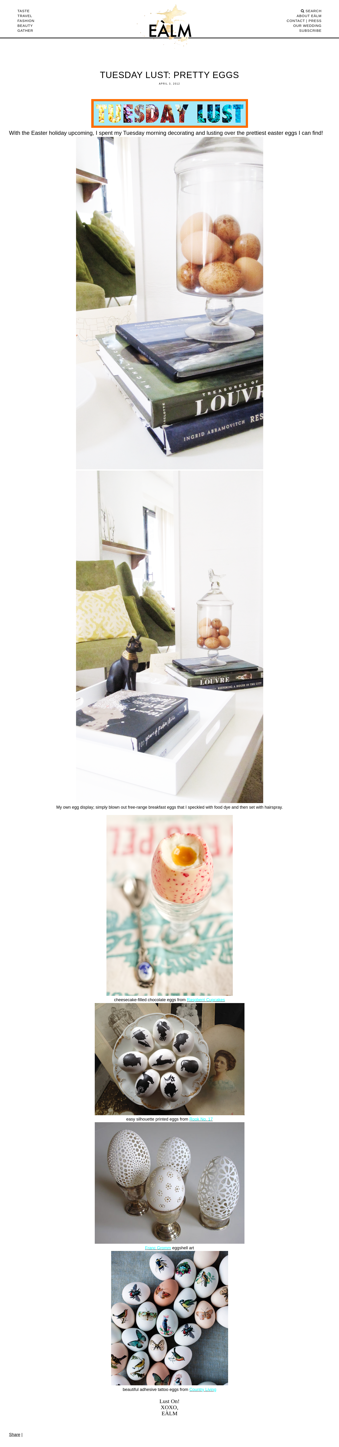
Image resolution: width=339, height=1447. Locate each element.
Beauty (25, 26)
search (311, 11)
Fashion (26, 21)
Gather (25, 30)
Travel (25, 16)
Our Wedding (307, 26)
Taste (24, 11)
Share (14, 1434)
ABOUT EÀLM (309, 16)
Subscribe (310, 30)
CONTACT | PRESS (304, 21)
